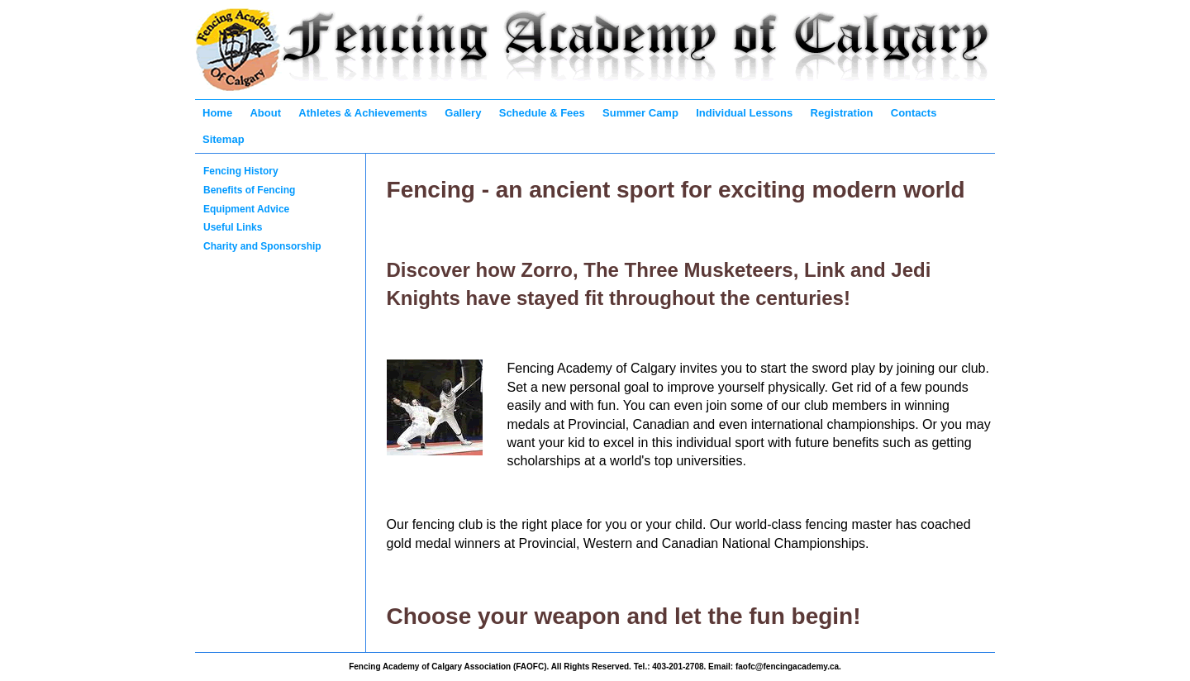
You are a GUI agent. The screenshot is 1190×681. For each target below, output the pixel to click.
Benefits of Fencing (249, 190)
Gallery (463, 113)
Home (217, 113)
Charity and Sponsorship (262, 246)
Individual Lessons (744, 113)
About (265, 113)
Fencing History (240, 171)
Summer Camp (640, 113)
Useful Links (232, 227)
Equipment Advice (246, 209)
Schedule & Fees (542, 113)
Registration (842, 113)
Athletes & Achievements (362, 113)
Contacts (914, 113)
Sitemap (223, 139)
